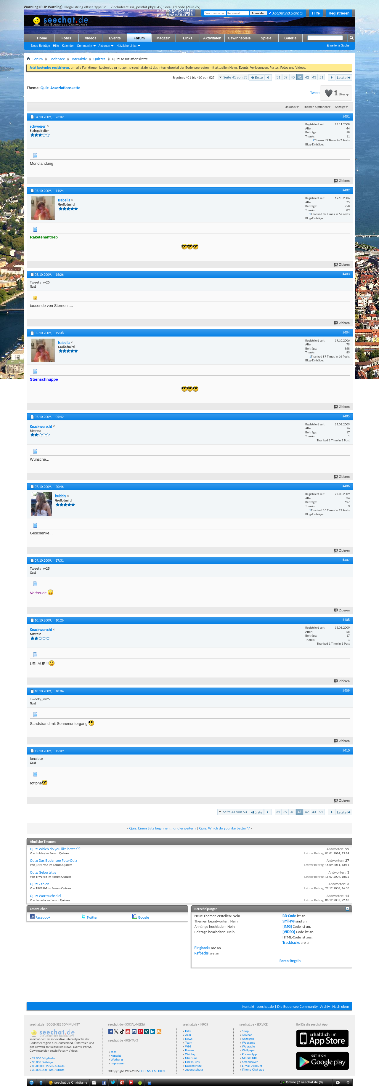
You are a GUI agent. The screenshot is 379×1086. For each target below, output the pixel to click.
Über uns (191, 1058)
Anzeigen (248, 1039)
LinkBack (290, 107)
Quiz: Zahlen (39, 884)
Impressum (118, 1063)
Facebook (43, 917)
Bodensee (57, 59)
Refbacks (202, 953)
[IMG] (287, 926)
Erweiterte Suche (338, 45)
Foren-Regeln (290, 961)
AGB (188, 1035)
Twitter (92, 917)
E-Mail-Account (252, 1066)
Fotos (66, 38)
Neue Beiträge (40, 45)
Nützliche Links (126, 45)
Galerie (290, 38)
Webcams (248, 1043)
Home (42, 38)
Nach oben (340, 1006)
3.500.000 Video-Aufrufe (48, 1066)
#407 (346, 560)
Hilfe (316, 13)
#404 (346, 332)
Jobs (113, 1052)
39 (286, 77)
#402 (346, 190)
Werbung (117, 1059)
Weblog (190, 1054)
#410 (346, 750)
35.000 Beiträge (42, 1062)
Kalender (68, 45)
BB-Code (289, 916)
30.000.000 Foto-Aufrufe (48, 1070)
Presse (189, 1050)
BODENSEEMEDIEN (152, 1071)
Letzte (344, 77)
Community (84, 45)
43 (314, 77)
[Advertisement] (189, 984)
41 (300, 77)
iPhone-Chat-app (253, 1069)
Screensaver (250, 1062)
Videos (90, 38)
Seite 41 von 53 (235, 77)
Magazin (163, 38)
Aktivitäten (212, 38)
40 (293, 77)
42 (307, 77)
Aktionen (104, 45)
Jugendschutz (194, 1069)
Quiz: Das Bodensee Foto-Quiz (53, 860)
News (188, 1039)
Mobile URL (249, 1058)
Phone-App (249, 1054)
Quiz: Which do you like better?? (224, 828)
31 (278, 77)
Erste (256, 77)
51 (321, 77)
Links (187, 38)
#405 (346, 416)
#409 (346, 690)
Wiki (188, 1046)
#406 (346, 486)
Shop (245, 1031)
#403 (346, 274)
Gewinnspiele (239, 38)
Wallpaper (249, 1050)
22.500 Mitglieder (44, 1058)
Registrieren (339, 13)
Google (143, 917)
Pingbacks (202, 948)
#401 (346, 116)
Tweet (315, 92)
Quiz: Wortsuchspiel (45, 895)
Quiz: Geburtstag (43, 872)
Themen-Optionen (315, 107)
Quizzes (99, 59)
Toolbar (247, 1035)
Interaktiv (79, 59)
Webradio (248, 1046)
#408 (346, 620)
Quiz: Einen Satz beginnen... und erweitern (162, 828)
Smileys (288, 921)
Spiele (266, 38)
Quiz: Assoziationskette (60, 87)
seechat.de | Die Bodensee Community (287, 1006)
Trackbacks (291, 942)
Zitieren (342, 181)
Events (115, 38)
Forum (139, 38)
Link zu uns (192, 1062)
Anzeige (340, 107)
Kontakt (248, 1006)
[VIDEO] (288, 932)
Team (188, 1043)
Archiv (325, 1006)
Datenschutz (193, 1066)
